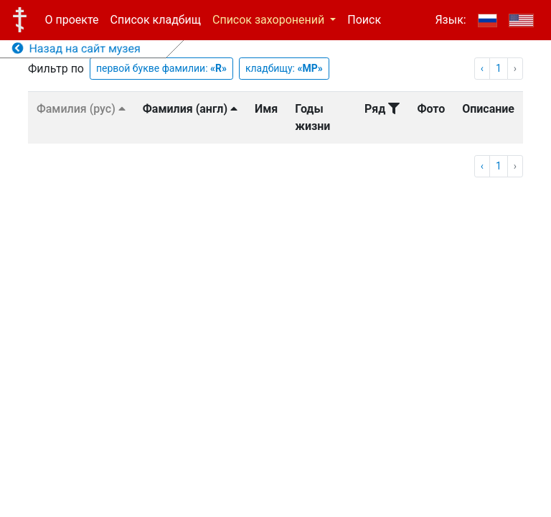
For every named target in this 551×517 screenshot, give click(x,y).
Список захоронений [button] (269, 20)
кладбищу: (284, 68)
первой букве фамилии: (161, 68)
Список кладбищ (155, 20)
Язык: (450, 20)
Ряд (382, 109)
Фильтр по (56, 68)
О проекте (72, 20)
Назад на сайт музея (76, 48)
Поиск (364, 20)
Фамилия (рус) (81, 109)
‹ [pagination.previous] (482, 68)
